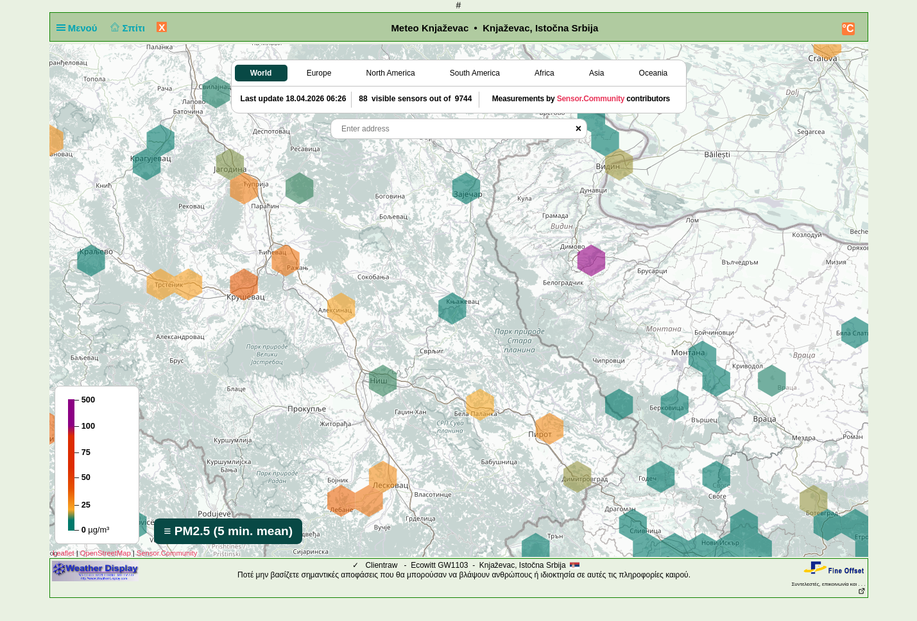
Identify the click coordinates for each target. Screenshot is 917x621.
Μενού (79, 27)
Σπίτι (126, 27)
